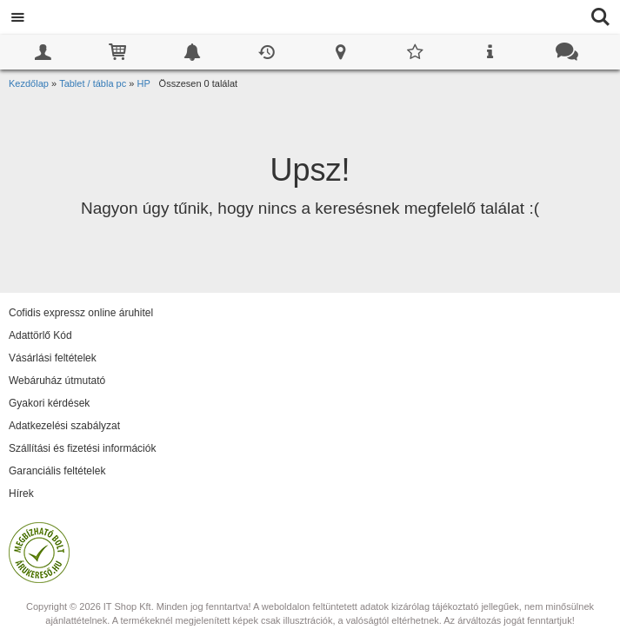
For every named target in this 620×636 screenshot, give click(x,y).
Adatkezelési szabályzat (64, 426)
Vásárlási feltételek (53, 358)
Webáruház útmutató (57, 380)
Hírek (21, 493)
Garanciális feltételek (57, 471)
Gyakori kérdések (49, 403)
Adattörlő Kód (40, 335)
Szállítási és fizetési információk (82, 448)
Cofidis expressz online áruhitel (81, 313)
